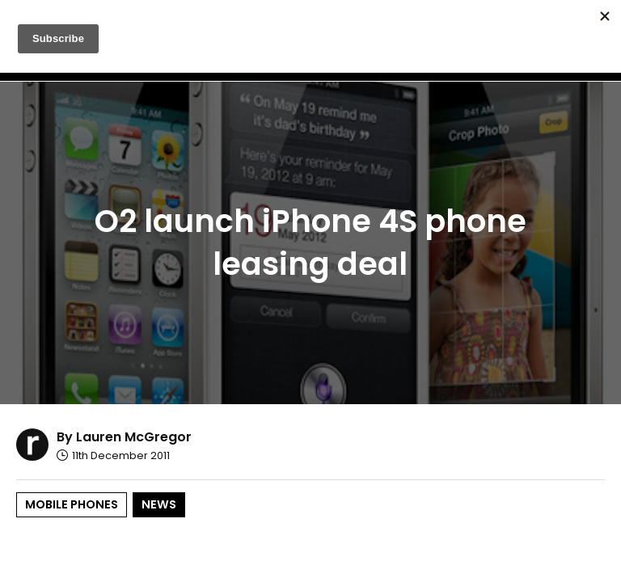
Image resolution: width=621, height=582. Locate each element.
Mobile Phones (71, 504)
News (159, 504)
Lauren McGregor (134, 437)
